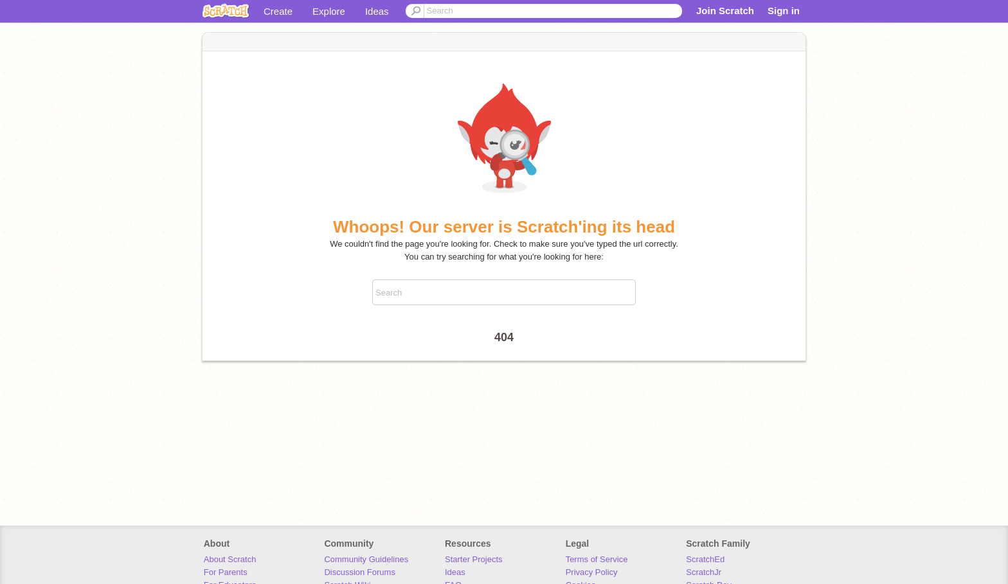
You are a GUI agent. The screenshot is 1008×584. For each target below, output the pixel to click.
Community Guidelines (366, 559)
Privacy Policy (592, 572)
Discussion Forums (359, 572)
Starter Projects (474, 559)
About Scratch (230, 559)
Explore (328, 11)
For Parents (226, 572)
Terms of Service (597, 559)
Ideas (377, 11)
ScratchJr (703, 572)
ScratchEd (705, 559)
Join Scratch (725, 10)
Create (278, 11)
